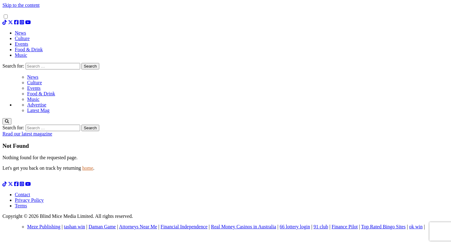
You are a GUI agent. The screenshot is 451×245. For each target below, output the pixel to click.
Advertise (36, 104)
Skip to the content (20, 5)
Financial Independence (184, 226)
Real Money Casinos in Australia (243, 226)
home (87, 168)
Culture (34, 82)
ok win (416, 226)
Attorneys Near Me (138, 226)
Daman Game (102, 226)
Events (34, 88)
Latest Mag (38, 110)
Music (33, 99)
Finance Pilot (345, 226)
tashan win (74, 226)
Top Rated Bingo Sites (383, 226)
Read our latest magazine (27, 133)
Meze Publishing (43, 226)
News (32, 77)
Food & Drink (41, 93)
